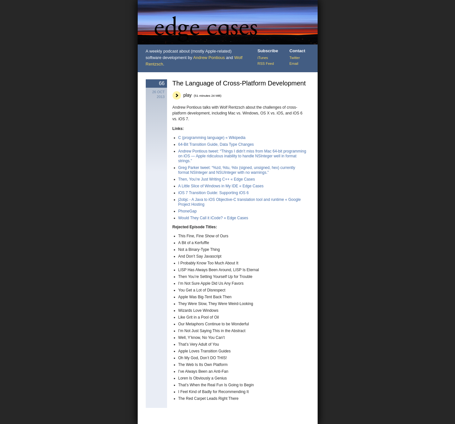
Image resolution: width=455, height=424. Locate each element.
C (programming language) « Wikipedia (212, 137)
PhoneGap (187, 211)
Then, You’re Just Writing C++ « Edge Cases (216, 179)
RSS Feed (266, 63)
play (202, 95)
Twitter (295, 58)
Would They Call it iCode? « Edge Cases (213, 218)
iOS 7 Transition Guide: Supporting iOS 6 (213, 193)
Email (294, 63)
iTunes (263, 58)
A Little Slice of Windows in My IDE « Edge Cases (221, 186)
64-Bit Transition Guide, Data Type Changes (216, 144)
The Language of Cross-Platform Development (239, 83)
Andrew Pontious (209, 57)
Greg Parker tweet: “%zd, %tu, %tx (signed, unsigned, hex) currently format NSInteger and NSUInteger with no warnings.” (236, 170)
